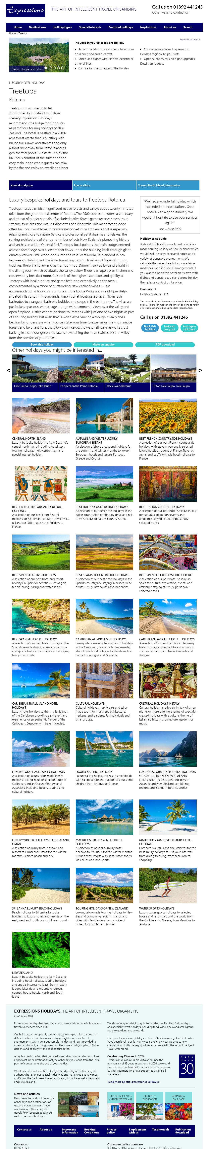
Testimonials (160, 1097)
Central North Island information (159, 158)
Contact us (24, 1097)
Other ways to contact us (170, 12)
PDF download (59, 145)
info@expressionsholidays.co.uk (33, 1120)
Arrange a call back (189, 300)
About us (46, 1097)
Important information (70, 1099)
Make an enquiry (38, 145)
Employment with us (137, 1099)
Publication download (183, 1099)
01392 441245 (188, 7)
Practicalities (82, 158)
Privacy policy (112, 1099)
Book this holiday (18, 145)
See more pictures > (190, 112)
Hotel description (22, 158)
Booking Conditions (91, 1099)
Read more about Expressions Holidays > (133, 1050)
